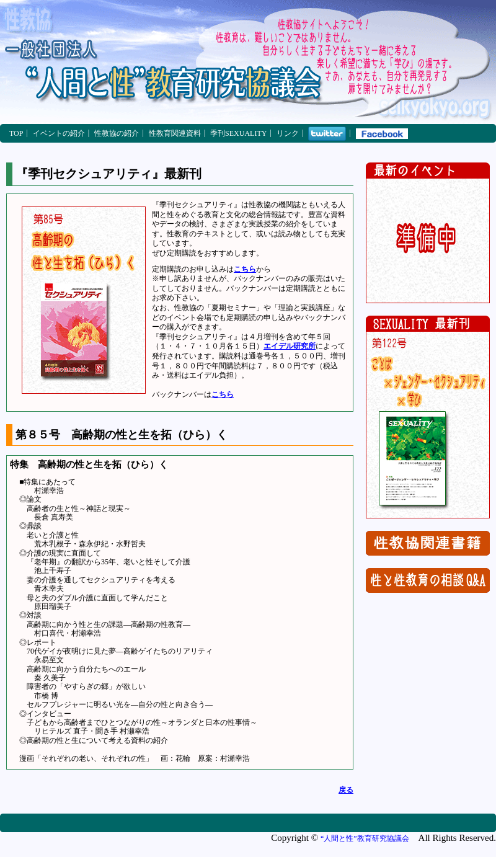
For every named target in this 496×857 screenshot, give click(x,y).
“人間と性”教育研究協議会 (365, 838)
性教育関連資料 (175, 133)
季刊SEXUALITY (238, 133)
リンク (288, 133)
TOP (16, 133)
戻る (346, 790)
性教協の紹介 (116, 133)
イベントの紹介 (59, 133)
